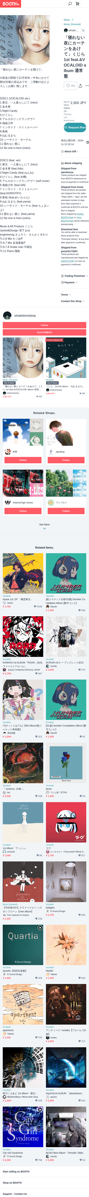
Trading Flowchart (74, 276)
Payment (69, 282)
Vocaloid (50, 380)
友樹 (15, 451)
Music (67, 19)
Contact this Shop (71, 301)
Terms (64, 294)
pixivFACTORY (68, 261)
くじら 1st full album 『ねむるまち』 (65, 386)
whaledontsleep (25, 315)
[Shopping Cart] (77, 4)
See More (44, 527)
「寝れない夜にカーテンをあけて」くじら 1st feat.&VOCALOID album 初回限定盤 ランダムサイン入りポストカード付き (23, 388)
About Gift (70, 151)
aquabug (60, 451)
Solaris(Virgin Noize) (23, 502)
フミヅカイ (61, 502)
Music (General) (72, 24)
